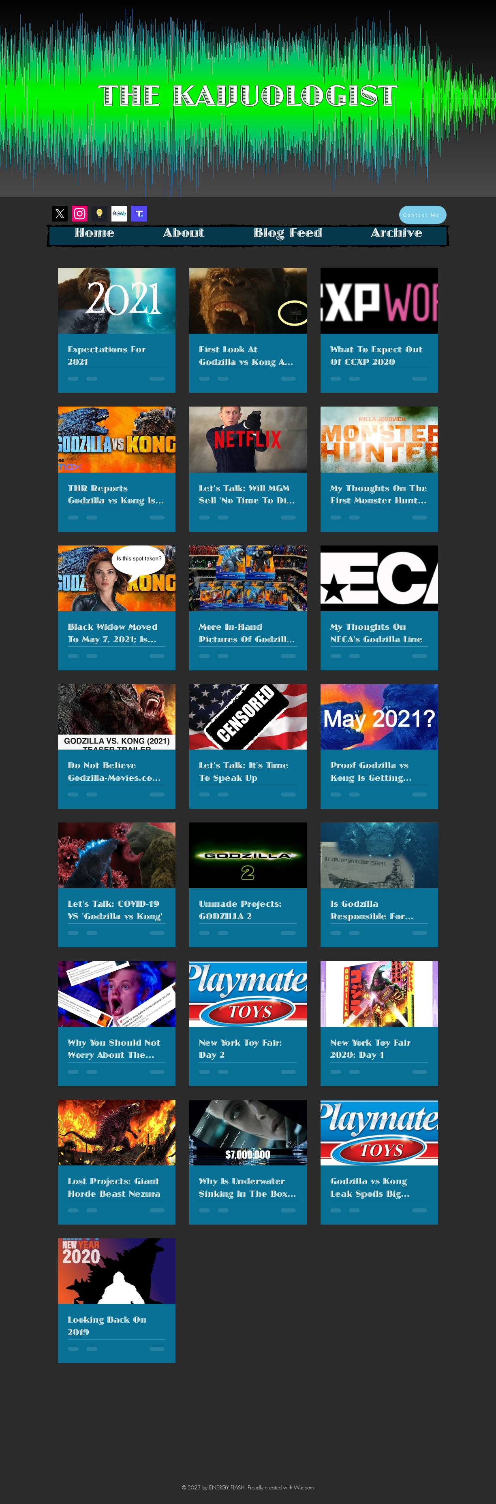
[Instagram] (80, 214)
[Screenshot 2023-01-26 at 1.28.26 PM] (139, 214)
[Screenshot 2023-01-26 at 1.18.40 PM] (99, 214)
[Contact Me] (423, 215)
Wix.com (304, 1487)
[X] (60, 214)
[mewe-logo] (119, 214)
